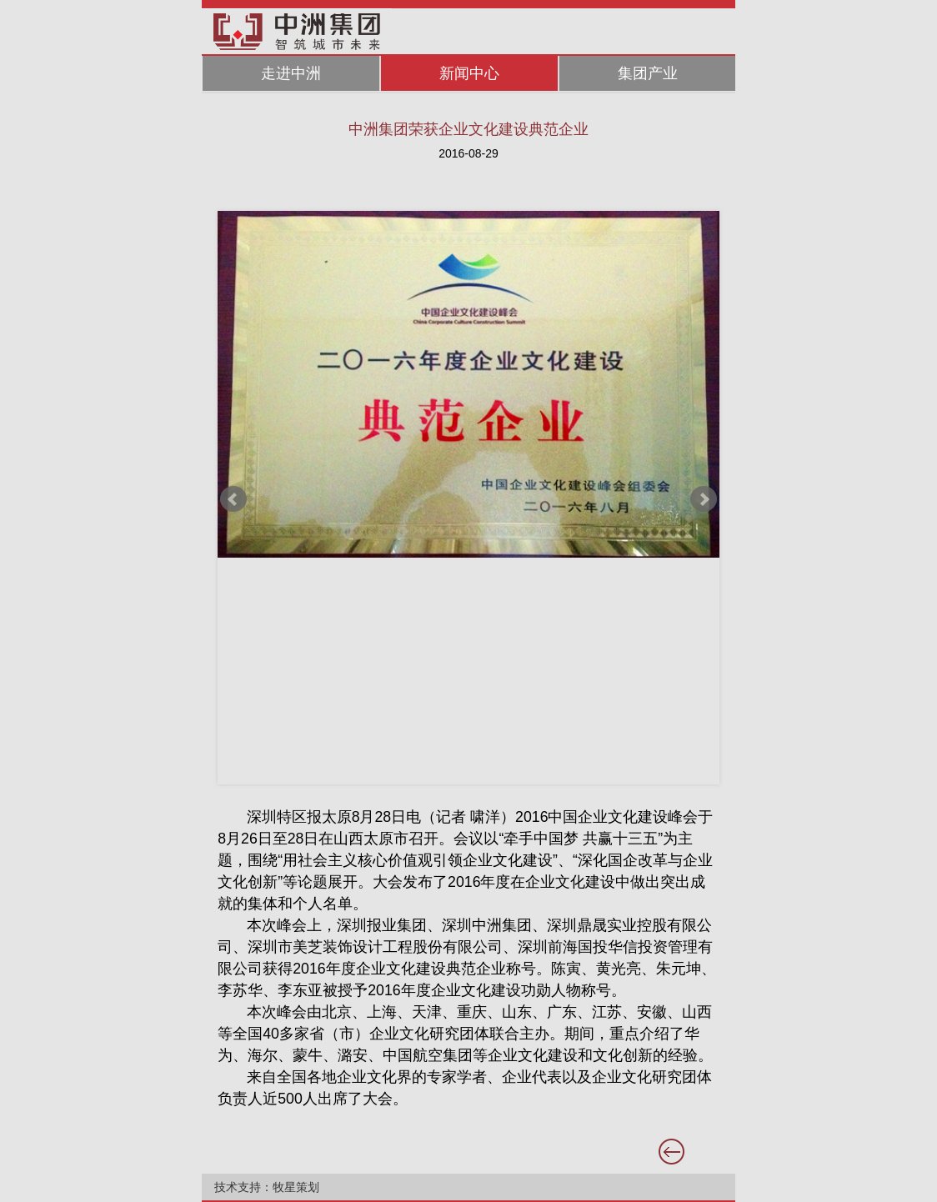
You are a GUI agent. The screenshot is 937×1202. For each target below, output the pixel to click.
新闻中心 (469, 73)
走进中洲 (291, 73)
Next (703, 499)
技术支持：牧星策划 (266, 1187)
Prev (233, 499)
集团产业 (648, 73)
